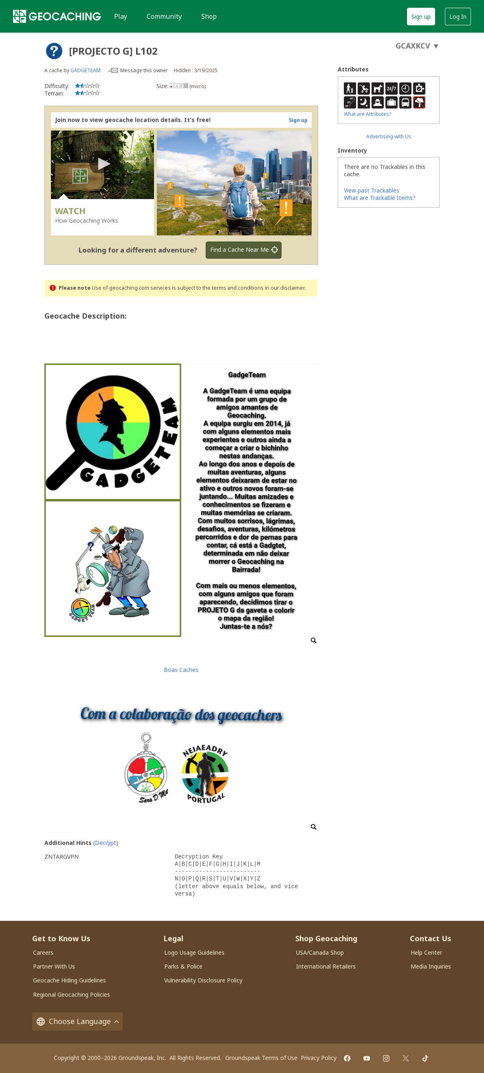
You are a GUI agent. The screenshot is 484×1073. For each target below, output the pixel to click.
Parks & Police (183, 966)
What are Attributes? (367, 114)
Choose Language (77, 1021)
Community (164, 16)
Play (120, 16)
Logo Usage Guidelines (194, 952)
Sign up (421, 16)
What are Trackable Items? (380, 198)
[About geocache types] (54, 51)
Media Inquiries (431, 966)
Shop (209, 16)
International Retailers (326, 966)
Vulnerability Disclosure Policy (203, 980)
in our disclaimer (284, 287)
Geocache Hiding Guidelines (69, 980)
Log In (457, 16)
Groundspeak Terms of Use (261, 1058)
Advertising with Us (388, 136)
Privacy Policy (319, 1058)
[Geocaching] (57, 16)
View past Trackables (371, 190)
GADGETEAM (85, 70)
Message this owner (144, 70)
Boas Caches (181, 670)
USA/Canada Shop (320, 952)
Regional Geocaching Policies (71, 994)
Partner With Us (54, 966)
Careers (43, 952)
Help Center (426, 952)
